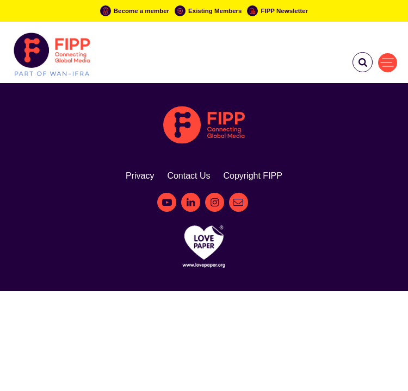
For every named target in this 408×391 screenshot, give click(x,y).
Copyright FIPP (252, 175)
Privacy (140, 175)
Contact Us (188, 175)
